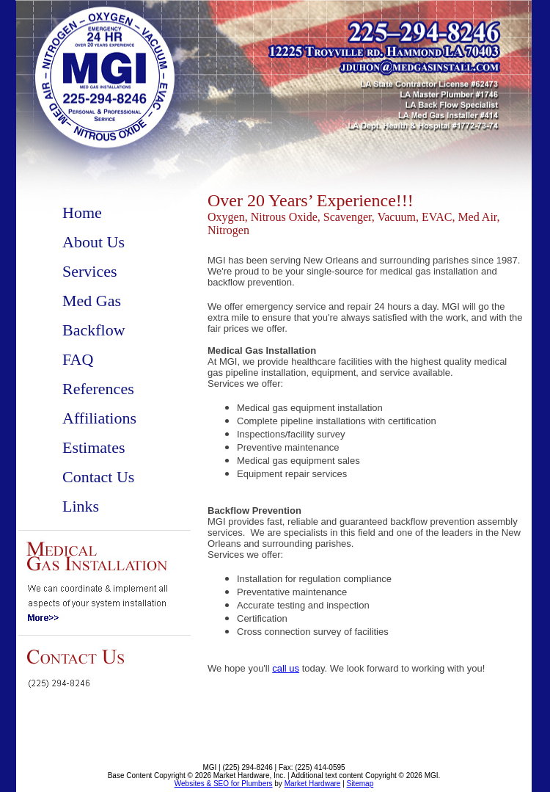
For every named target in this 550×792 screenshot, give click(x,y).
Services (89, 271)
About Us (93, 242)
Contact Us (98, 477)
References (98, 388)
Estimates (93, 447)
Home (82, 212)
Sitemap (360, 784)
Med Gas (91, 300)
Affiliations (99, 418)
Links (80, 506)
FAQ (77, 359)
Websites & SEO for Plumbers (224, 784)
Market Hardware (313, 784)
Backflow (93, 330)
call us (285, 668)
